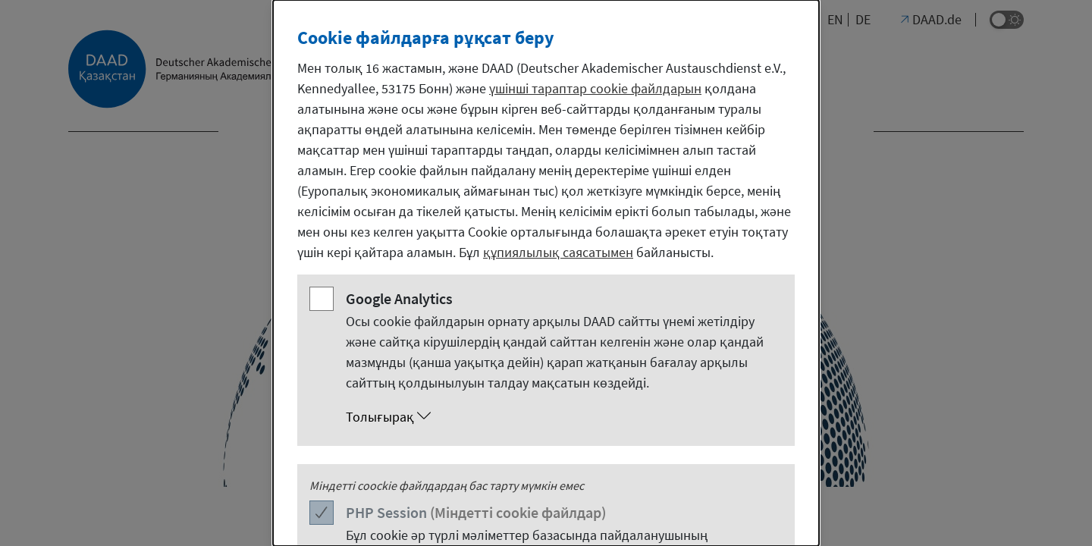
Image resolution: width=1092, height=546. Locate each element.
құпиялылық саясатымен (558, 252)
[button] (561, 417)
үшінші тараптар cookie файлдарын (595, 88)
